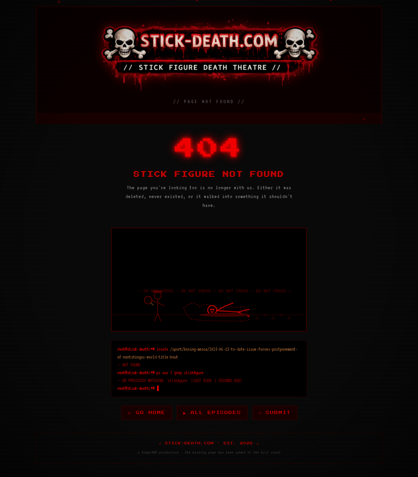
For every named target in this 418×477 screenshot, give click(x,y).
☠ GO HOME (146, 412)
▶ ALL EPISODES (212, 412)
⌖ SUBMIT (275, 412)
